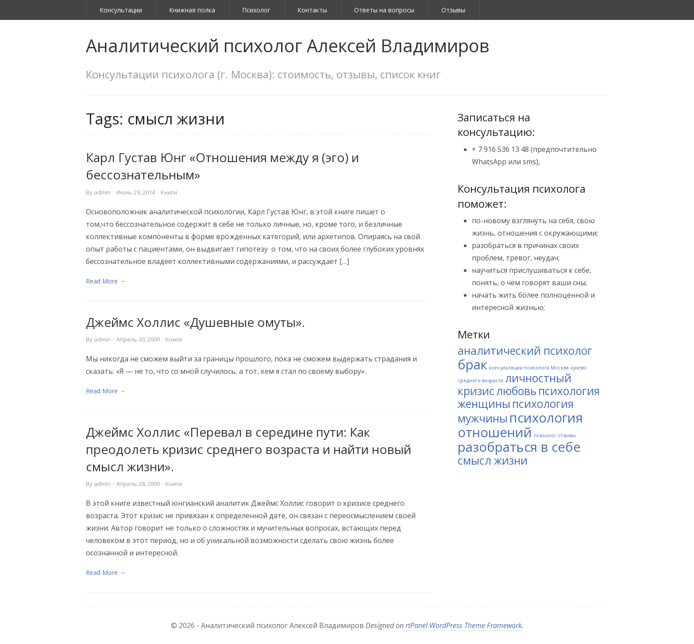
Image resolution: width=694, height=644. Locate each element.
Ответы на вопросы (384, 10)
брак (472, 364)
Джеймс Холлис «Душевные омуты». (195, 322)
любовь (516, 391)
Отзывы (453, 10)
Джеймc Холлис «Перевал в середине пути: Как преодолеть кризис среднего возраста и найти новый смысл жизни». (248, 449)
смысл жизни (493, 460)
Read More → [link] (106, 281)
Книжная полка (192, 10)
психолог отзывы (555, 435)
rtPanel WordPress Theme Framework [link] (463, 625)
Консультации (121, 10)
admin (102, 192)
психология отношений (520, 425)
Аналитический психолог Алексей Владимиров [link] (288, 45)
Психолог (256, 10)
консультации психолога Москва (529, 368)
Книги (169, 192)
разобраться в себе (519, 447)
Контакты (312, 10)
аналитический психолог (525, 350)
